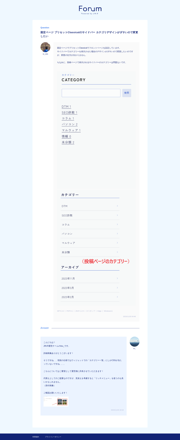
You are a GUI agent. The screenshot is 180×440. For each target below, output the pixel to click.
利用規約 (35, 437)
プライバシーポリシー (53, 437)
